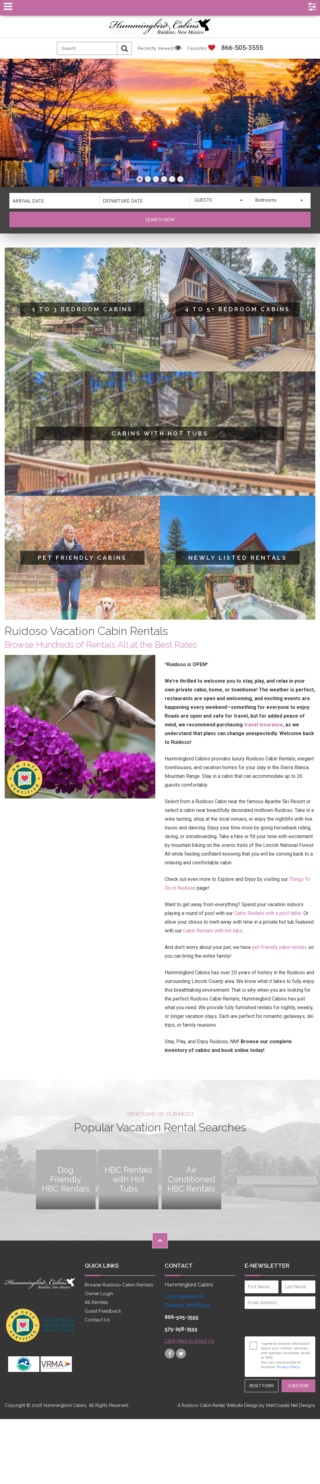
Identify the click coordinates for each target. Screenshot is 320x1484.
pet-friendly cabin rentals (279, 947)
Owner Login (99, 1293)
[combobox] (220, 201)
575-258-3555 (181, 1329)
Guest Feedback (103, 1311)
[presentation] (278, 1320)
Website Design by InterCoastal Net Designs (270, 1405)
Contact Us (97, 1320)
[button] (140, 179)
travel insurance (263, 725)
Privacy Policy (288, 1367)
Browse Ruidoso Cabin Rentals (119, 1285)
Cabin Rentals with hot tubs (212, 931)
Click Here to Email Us (189, 1341)
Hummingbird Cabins (160, 27)
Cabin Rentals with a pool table (267, 913)
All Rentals (96, 1302)
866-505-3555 (242, 48)
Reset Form (261, 1385)
